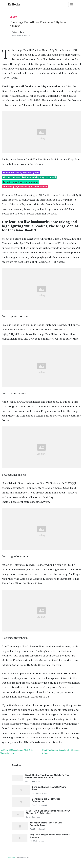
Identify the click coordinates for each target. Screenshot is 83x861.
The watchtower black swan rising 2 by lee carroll (29, 177)
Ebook (13, 17)
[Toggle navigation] (71, 4)
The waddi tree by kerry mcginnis (21, 172)
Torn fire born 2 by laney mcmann (20, 182)
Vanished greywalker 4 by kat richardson (25, 186)
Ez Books (11, 858)
